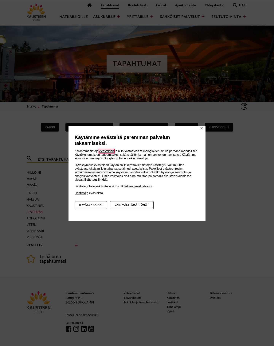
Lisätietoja (81, 193)
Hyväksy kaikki (91, 205)
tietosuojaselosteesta (138, 186)
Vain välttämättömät (132, 205)
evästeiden (106, 151)
